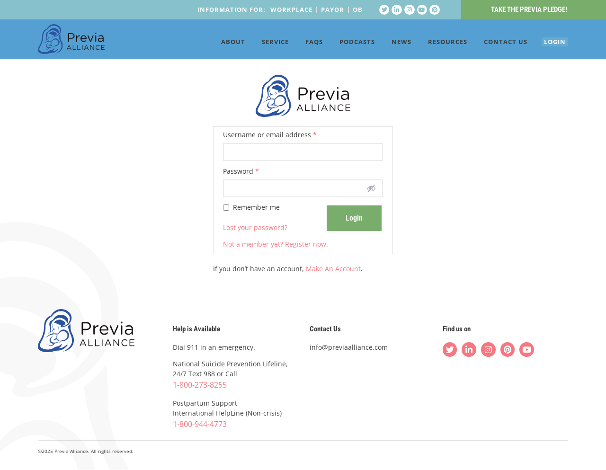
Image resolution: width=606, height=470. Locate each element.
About (219, 43)
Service (261, 43)
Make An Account (333, 268)
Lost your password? (255, 227)
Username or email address (270, 135)
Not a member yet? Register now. (275, 243)
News (388, 43)
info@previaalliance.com (349, 347)
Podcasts (343, 43)
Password (241, 171)
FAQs (300, 43)
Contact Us (492, 43)
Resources (434, 43)
